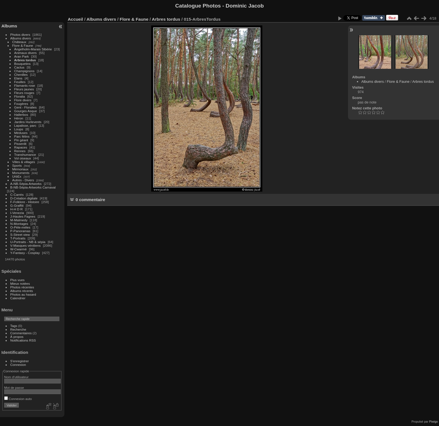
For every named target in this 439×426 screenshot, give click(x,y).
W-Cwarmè (18, 249)
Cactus (19, 67)
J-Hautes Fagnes (23, 216)
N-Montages (19, 223)
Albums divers (20, 38)
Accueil (75, 19)
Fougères (21, 103)
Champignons (24, 71)
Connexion (18, 364)
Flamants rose (24, 85)
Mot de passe (14, 387)
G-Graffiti (17, 205)
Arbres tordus (25, 60)
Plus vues (17, 280)
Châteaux (19, 42)
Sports (17, 165)
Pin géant (21, 140)
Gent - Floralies (25, 107)
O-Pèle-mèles (20, 227)
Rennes (20, 151)
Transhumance (25, 154)
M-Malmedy (18, 220)
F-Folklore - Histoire (24, 202)
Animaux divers (25, 53)
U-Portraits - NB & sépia (28, 242)
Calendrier (17, 298)
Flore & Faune (22, 45)
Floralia (19, 96)
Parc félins (22, 136)
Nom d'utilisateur (16, 377)
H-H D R (16, 209)
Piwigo (433, 421)
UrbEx (17, 176)
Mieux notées (20, 283)
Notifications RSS (23, 340)
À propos (17, 336)
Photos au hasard (23, 294)
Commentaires (21, 333)
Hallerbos (21, 114)
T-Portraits (17, 238)
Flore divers (22, 100)
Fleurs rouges (24, 93)
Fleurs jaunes (24, 89)
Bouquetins (22, 63)
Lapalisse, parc (25, 125)
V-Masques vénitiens (25, 245)
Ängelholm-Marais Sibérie (33, 49)
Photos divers (20, 34)
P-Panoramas (20, 231)
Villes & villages (23, 162)
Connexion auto (18, 399)
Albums (9, 25)
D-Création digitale (24, 198)
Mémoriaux (20, 169)
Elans (18, 78)
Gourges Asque (25, 111)
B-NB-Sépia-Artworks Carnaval (33, 187)
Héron (18, 118)
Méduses (21, 133)
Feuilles (20, 82)
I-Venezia (17, 213)
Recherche (18, 329)
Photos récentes (22, 287)
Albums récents (21, 291)
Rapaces (20, 147)
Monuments (20, 173)
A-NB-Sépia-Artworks (26, 183)
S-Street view (20, 234)
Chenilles (21, 74)
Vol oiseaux (22, 158)
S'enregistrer (19, 361)
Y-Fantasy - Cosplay (25, 253)
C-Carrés (17, 194)
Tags (13, 326)
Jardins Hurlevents (27, 122)
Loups (18, 129)
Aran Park (21, 56)
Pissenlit (20, 143)
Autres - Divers (23, 180)
